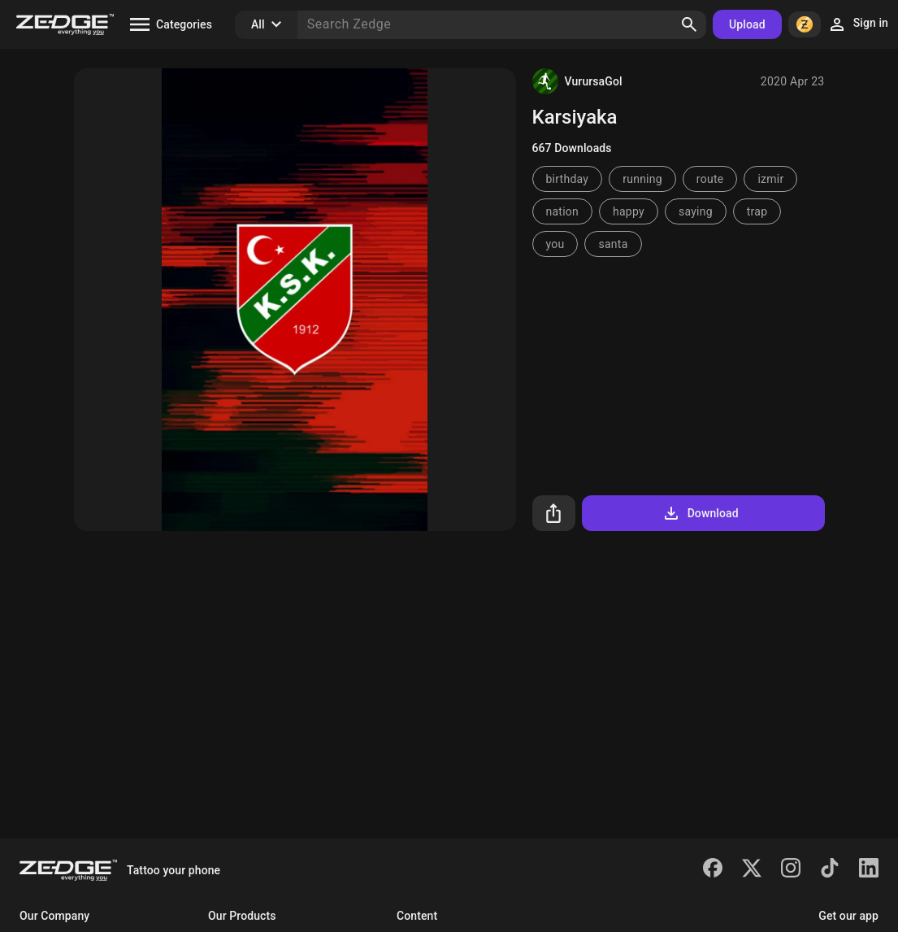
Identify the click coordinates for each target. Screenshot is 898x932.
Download (700, 513)
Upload (747, 24)
